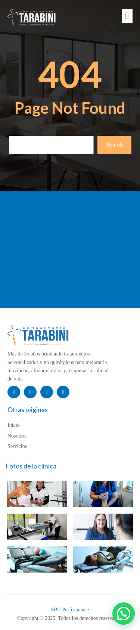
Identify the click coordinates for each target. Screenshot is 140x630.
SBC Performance (70, 609)
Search (114, 144)
